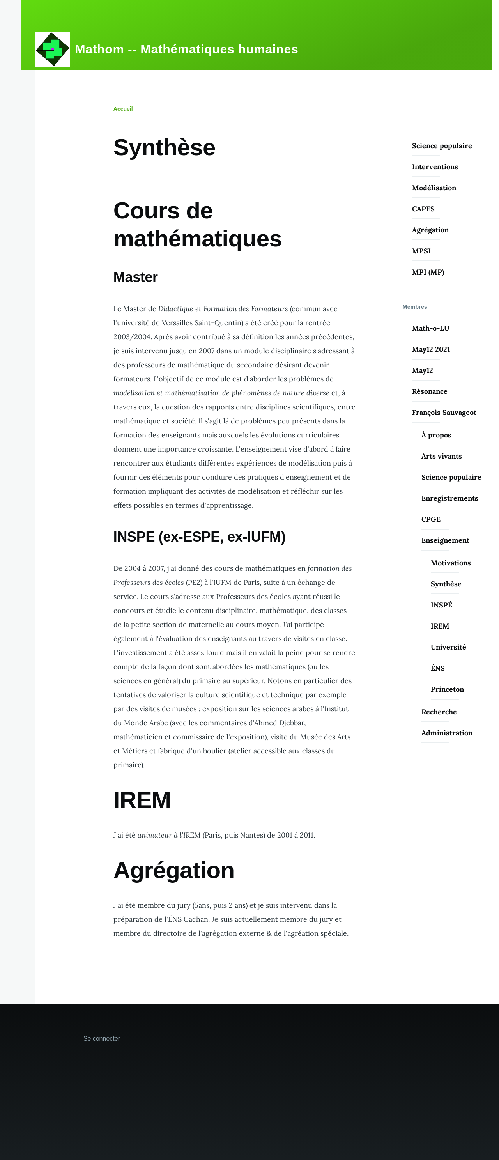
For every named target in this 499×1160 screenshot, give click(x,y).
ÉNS (438, 668)
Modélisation (434, 187)
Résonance (430, 391)
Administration (446, 732)
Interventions (435, 166)
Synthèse (446, 583)
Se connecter (101, 1038)
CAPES (423, 208)
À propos (436, 434)
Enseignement (445, 540)
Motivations (451, 562)
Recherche (439, 711)
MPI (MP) (428, 271)
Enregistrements (449, 498)
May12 (422, 370)
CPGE (431, 519)
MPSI (421, 250)
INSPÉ (441, 604)
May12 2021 (431, 349)
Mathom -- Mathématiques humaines (186, 49)
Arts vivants (441, 456)
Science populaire (442, 145)
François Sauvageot (444, 412)
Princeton (447, 689)
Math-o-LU (430, 328)
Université (448, 647)
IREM (440, 626)
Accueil (123, 109)
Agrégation (430, 229)
